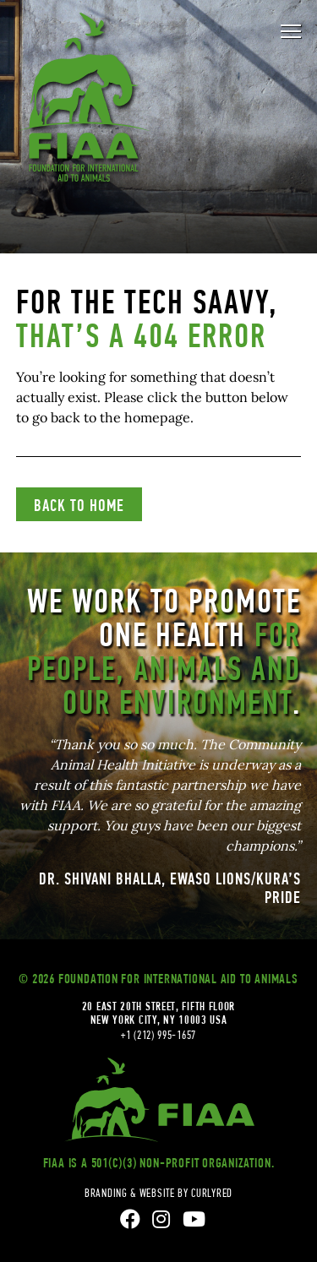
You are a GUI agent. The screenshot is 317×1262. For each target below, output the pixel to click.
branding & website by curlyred (158, 1192)
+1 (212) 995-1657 (158, 1035)
